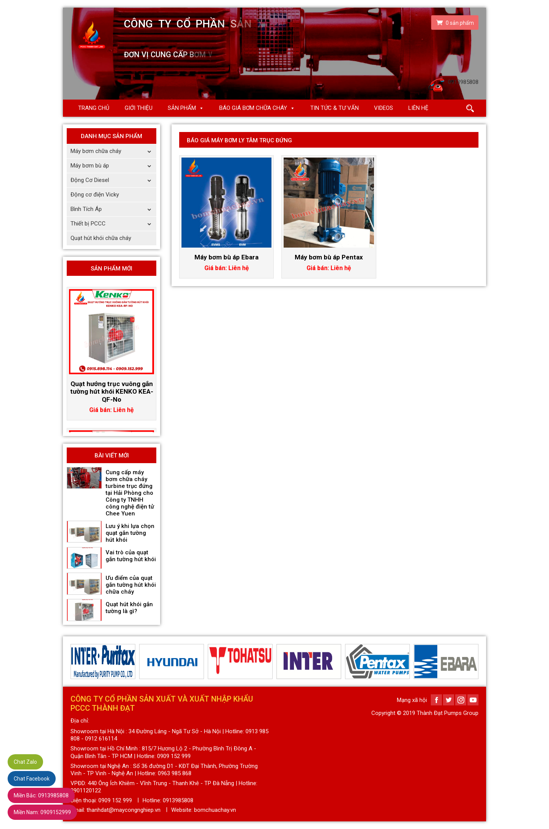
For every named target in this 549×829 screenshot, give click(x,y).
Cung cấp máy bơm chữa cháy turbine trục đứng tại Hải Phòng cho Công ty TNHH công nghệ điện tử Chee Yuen (130, 493)
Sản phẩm (182, 108)
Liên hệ (418, 108)
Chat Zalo (25, 762)
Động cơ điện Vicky (95, 194)
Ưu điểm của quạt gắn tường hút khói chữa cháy (131, 585)
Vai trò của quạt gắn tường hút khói (131, 556)
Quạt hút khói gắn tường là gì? (129, 608)
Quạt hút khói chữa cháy (101, 238)
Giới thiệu (138, 108)
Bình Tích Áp (113, 209)
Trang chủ (93, 108)
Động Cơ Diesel (113, 180)
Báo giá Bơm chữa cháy (253, 108)
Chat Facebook (32, 779)
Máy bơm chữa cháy (113, 151)
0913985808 (41, 795)
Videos (383, 108)
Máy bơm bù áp (113, 166)
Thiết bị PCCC (113, 224)
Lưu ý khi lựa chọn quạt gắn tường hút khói (130, 533)
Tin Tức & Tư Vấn (334, 108)
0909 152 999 (115, 800)
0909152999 (42, 812)
